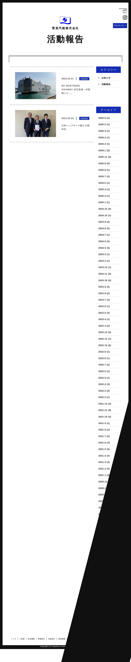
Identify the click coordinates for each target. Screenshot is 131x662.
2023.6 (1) (104, 306)
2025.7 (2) (104, 176)
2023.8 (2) (104, 293)
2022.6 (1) (104, 371)
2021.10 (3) (105, 417)
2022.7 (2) (104, 365)
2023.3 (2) (104, 326)
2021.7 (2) (104, 436)
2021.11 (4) (105, 410)
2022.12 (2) (105, 332)
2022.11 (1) (105, 339)
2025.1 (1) (104, 202)
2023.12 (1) (105, 267)
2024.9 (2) (104, 222)
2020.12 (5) (105, 482)
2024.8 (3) (104, 228)
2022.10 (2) (105, 345)
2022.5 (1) (104, 378)
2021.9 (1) (104, 423)
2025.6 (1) (104, 183)
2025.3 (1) (104, 196)
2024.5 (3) (104, 248)
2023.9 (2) (104, 287)
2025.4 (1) (104, 189)
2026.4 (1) (104, 131)
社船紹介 (52, 639)
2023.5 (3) (104, 313)
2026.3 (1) (104, 137)
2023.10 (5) (105, 280)
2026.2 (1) (104, 144)
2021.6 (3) (104, 443)
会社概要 (32, 639)
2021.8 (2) (104, 430)
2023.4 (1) (104, 319)
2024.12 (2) (105, 209)
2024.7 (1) (104, 235)
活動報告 (106, 84)
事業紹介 (42, 639)
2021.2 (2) (104, 469)
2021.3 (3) (104, 462)
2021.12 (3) (105, 404)
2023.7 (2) (104, 300)
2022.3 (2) (104, 391)
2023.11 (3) (105, 274)
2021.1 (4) (104, 475)
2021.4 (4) (104, 456)
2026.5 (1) (104, 124)
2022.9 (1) (104, 352)
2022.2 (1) (104, 397)
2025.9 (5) (104, 163)
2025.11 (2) (105, 157)
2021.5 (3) (104, 449)
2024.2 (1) (104, 261)
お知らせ (106, 78)
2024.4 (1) (104, 254)
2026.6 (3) (104, 118)
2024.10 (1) (105, 215)
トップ (14, 639)
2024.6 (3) (104, 241)
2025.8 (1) (104, 170)
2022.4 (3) (104, 384)
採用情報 (62, 639)
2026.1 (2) (104, 150)
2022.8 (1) (104, 358)
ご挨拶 (22, 639)
